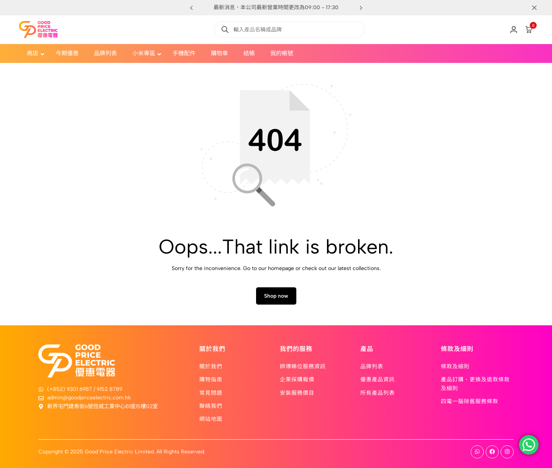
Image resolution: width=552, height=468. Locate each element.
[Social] (477, 451)
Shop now (276, 296)
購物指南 (210, 379)
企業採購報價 (297, 379)
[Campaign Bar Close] (538, 7)
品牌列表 (371, 366)
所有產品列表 (377, 392)
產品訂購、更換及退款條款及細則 (475, 383)
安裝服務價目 (297, 392)
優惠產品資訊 (377, 379)
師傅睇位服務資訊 (303, 366)
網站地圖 (210, 418)
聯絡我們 (210, 405)
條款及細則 (455, 366)
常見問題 (210, 392)
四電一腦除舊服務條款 (469, 401)
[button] (360, 7)
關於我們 (210, 366)
